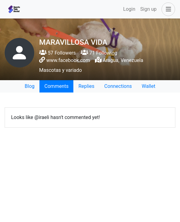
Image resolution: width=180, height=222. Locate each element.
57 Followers (57, 53)
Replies (86, 86)
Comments (56, 86)
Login (129, 9)
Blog (30, 86)
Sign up (148, 9)
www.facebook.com (68, 60)
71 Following (99, 53)
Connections (118, 86)
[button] (167, 9)
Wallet (148, 86)
